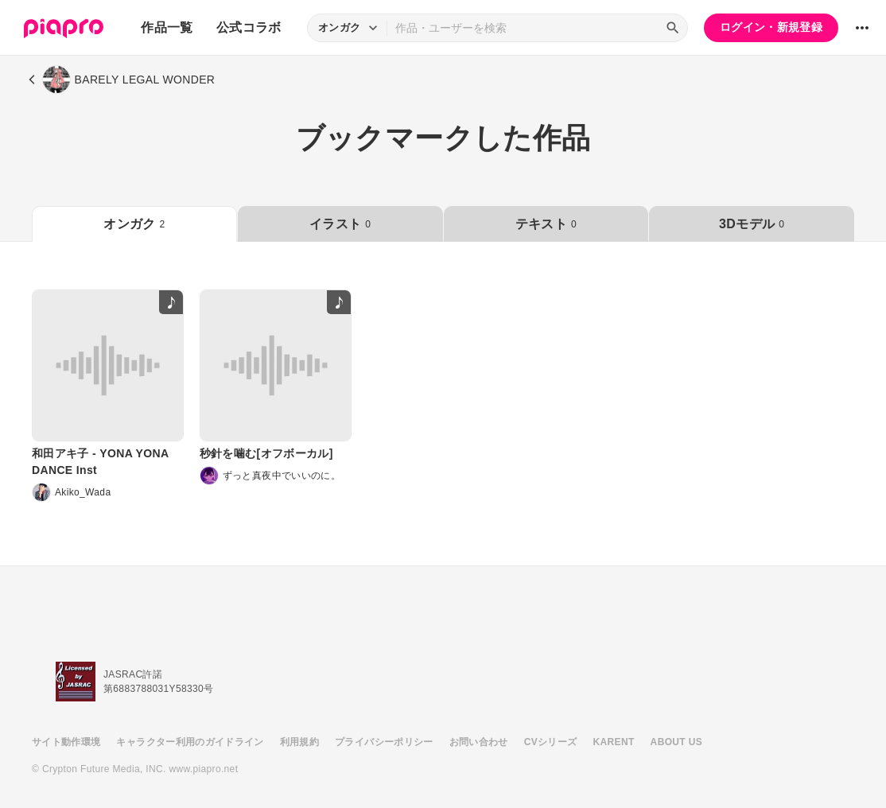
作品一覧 (166, 27)
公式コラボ (249, 27)
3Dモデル (751, 224)
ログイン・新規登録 (771, 27)
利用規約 (299, 742)
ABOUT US (676, 742)
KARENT (614, 742)
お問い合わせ (478, 742)
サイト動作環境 (66, 742)
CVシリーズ (550, 742)
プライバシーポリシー (384, 742)
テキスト (546, 224)
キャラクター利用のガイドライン (189, 742)
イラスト (340, 224)
